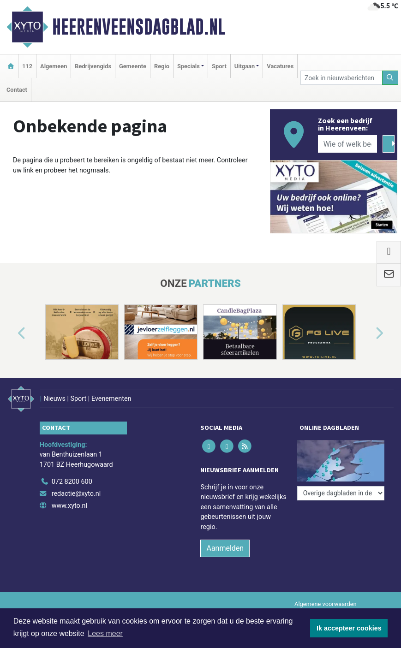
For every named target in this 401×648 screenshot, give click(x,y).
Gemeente (132, 66)
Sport (219, 66)
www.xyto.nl (69, 506)
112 (27, 66)
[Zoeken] (390, 78)
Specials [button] (188, 66)
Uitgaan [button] (244, 66)
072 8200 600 (72, 482)
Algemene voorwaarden (325, 603)
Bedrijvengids (93, 66)
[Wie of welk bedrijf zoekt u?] (347, 144)
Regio (161, 66)
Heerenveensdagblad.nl (138, 26)
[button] (11, 334)
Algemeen (53, 66)
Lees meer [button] (105, 633)
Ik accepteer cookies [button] (349, 628)
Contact (16, 89)
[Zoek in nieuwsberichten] (341, 78)
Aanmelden (225, 548)
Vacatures (280, 66)
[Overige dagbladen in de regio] (340, 493)
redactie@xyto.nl (76, 494)
